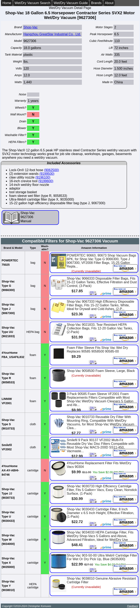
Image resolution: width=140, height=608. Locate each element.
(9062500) (51, 170)
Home (6, 3)
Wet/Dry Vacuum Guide (71, 3)
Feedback (132, 606)
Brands (96, 3)
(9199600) (45, 181)
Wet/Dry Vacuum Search (32, 3)
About (109, 3)
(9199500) (47, 173)
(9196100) (42, 177)
